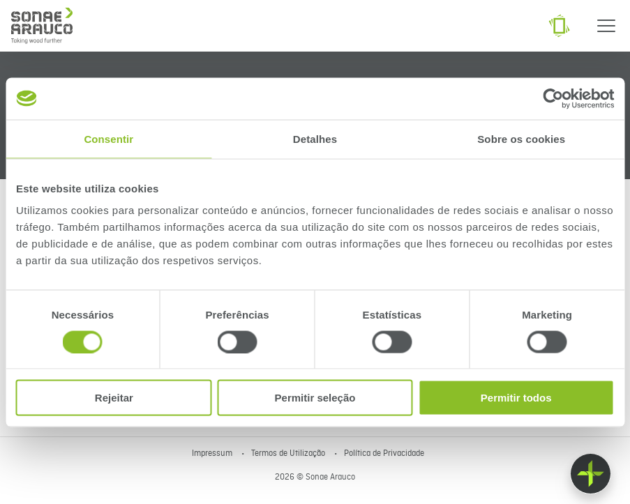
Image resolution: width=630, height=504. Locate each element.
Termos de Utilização (289, 453)
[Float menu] (590, 473)
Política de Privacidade (384, 453)
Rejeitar (114, 398)
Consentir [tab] (108, 138)
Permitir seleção (315, 398)
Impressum (213, 453)
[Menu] (606, 25)
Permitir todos (516, 398)
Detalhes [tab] (315, 138)
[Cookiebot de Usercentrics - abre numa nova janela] (553, 98)
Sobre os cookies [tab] (521, 138)
